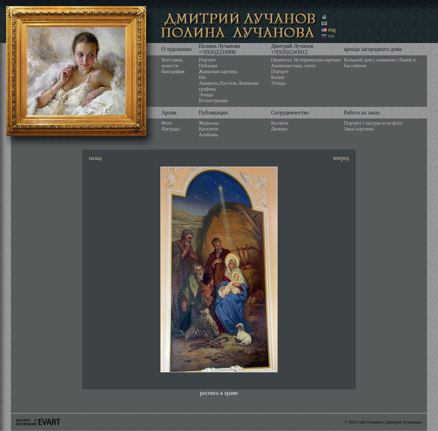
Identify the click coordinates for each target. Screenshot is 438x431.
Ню (202, 77)
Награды (171, 128)
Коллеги (279, 123)
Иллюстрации (213, 100)
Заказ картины (359, 128)
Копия (277, 77)
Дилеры (279, 128)
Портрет (207, 59)
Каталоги (208, 128)
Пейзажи (208, 65)
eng (332, 29)
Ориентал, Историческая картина (306, 59)
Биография (173, 71)
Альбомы (208, 134)
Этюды (206, 94)
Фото (167, 123)
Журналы (209, 123)
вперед (341, 158)
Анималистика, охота (293, 65)
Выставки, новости (172, 62)
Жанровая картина (218, 71)
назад (95, 158)
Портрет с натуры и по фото (373, 123)
